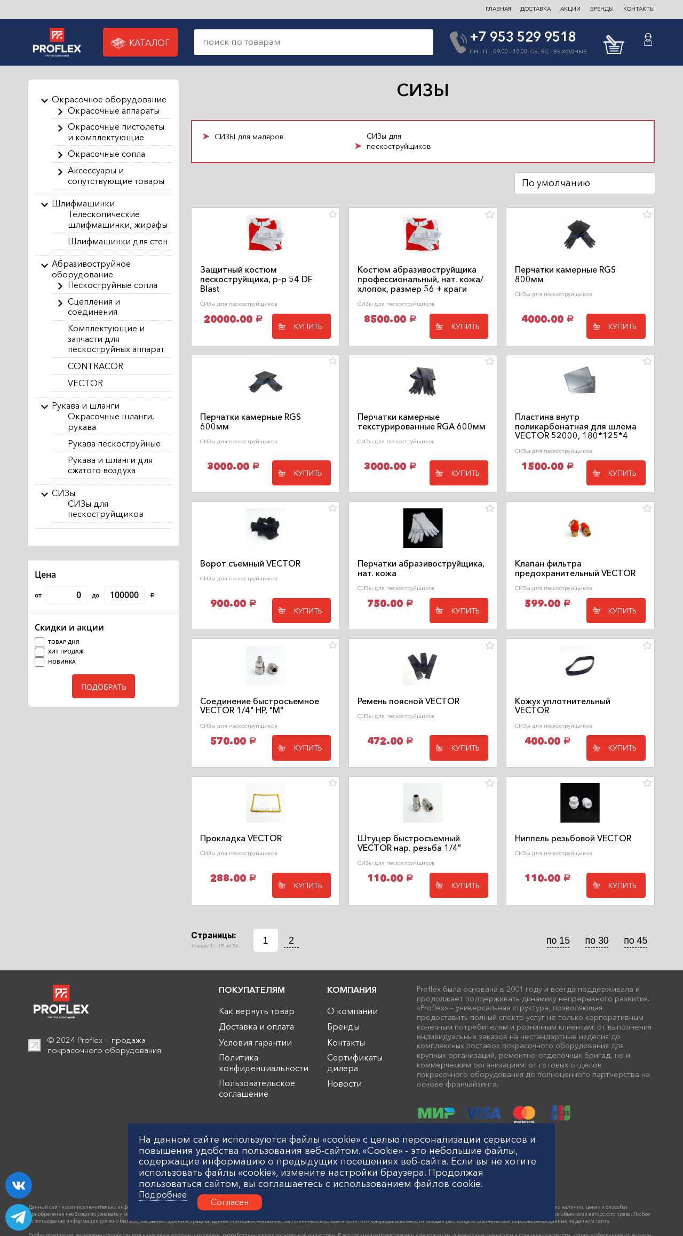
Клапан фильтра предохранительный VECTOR (575, 568)
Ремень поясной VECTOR (408, 701)
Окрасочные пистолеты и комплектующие (116, 132)
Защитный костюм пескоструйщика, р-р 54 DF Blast (256, 279)
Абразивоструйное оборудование (91, 269)
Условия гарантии (255, 1043)
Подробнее (163, 1195)
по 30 (597, 940)
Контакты (346, 1043)
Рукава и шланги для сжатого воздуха (110, 465)
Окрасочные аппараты (114, 111)
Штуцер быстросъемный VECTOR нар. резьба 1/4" (409, 843)
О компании (352, 1011)
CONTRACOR (95, 366)
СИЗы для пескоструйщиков (106, 509)
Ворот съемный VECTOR (250, 564)
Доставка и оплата (256, 1027)
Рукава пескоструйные (114, 443)
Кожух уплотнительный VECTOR (562, 706)
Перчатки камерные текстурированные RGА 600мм (422, 422)
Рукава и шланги (86, 406)
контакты (639, 8)
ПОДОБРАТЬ (103, 687)
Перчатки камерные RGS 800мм (565, 274)
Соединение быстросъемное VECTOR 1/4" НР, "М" (259, 706)
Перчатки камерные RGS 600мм (250, 422)
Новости (344, 1084)
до (123, 595)
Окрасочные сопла (106, 154)
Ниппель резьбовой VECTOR (573, 838)
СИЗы (63, 493)
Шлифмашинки (83, 203)
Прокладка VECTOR (241, 838)
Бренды (343, 1027)
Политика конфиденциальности (263, 1062)
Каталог (140, 43)
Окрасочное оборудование (109, 99)
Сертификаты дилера (355, 1062)
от (61, 595)
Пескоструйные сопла (112, 285)
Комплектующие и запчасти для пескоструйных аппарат (116, 338)
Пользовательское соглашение (257, 1088)
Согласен (230, 1202)
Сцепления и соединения (94, 307)
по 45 (635, 940)
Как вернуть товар (257, 1011)
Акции (570, 8)
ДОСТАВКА (535, 8)
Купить (308, 326)
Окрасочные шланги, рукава (111, 421)
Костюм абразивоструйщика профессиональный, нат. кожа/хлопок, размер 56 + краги (420, 279)
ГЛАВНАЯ (498, 8)
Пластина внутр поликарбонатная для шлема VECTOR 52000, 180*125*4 (576, 426)
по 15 (558, 940)
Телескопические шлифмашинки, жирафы (118, 219)
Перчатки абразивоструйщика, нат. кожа (421, 568)
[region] (103, 312)
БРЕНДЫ (602, 8)
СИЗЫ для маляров (249, 136)
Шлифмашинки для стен (118, 241)
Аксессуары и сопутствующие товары (116, 175)
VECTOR (85, 383)
